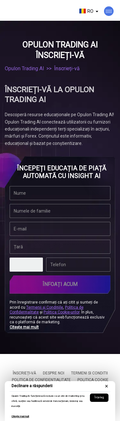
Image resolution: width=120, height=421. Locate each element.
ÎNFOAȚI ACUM (60, 284)
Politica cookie (92, 380)
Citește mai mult (20, 416)
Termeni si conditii (89, 373)
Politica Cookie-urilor (61, 312)
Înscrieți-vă (24, 373)
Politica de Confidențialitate (41, 380)
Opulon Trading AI (24, 68)
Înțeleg (99, 397)
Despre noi (53, 373)
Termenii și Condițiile (44, 307)
